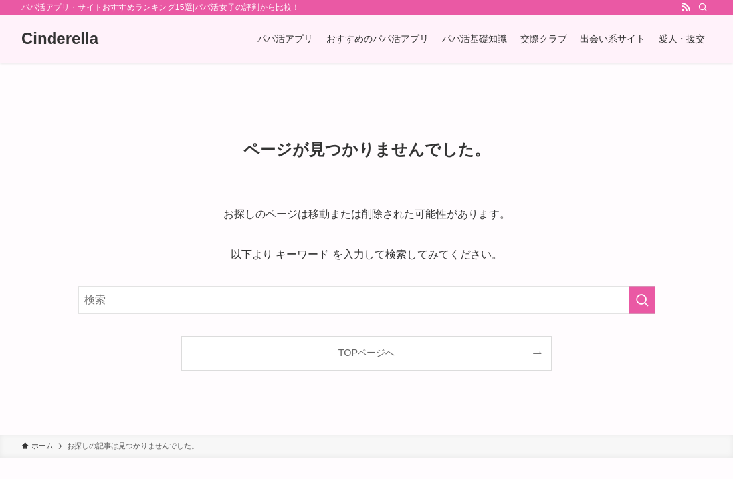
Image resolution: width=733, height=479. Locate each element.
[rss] (685, 7)
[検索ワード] (366, 300)
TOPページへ (366, 352)
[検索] (703, 7)
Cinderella (59, 39)
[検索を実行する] (642, 300)
